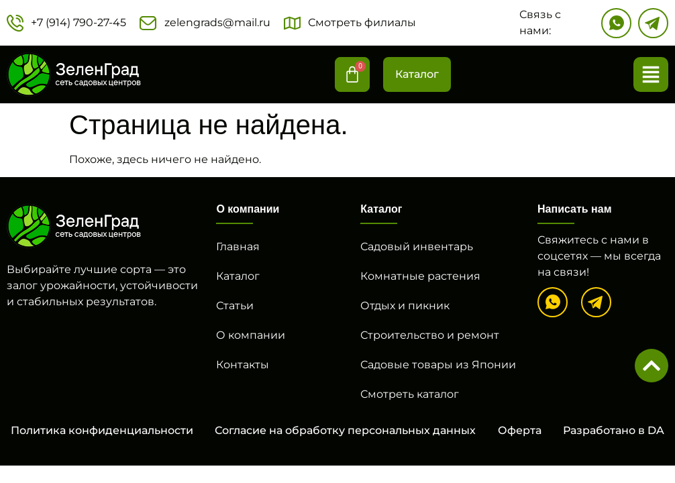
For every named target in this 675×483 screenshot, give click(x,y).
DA (655, 430)
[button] (650, 74)
